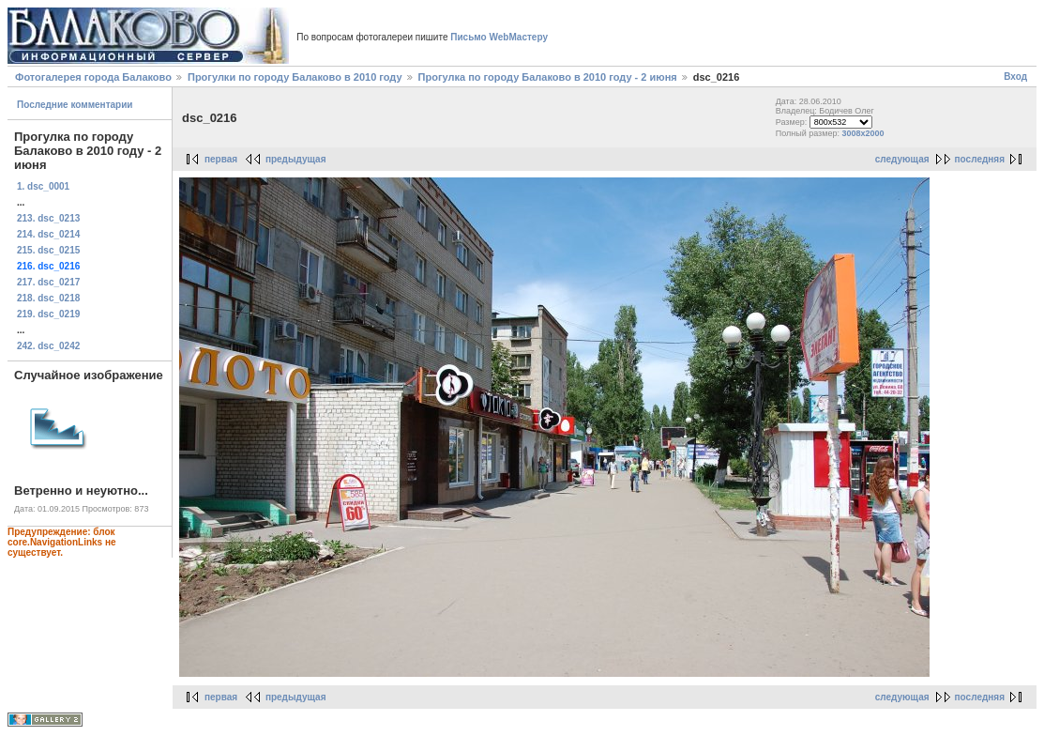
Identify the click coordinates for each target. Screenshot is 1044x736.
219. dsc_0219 (48, 314)
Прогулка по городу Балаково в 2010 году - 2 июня (547, 77)
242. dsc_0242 (48, 346)
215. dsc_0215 (48, 250)
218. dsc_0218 (48, 298)
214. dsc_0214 (48, 234)
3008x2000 (862, 133)
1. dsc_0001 (43, 186)
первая (220, 159)
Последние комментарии (75, 105)
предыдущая (295, 159)
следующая (902, 159)
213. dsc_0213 (48, 218)
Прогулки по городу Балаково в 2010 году (295, 77)
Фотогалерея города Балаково (93, 77)
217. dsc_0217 (48, 282)
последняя (980, 159)
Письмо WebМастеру (499, 37)
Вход (1015, 76)
